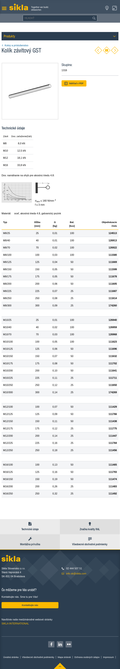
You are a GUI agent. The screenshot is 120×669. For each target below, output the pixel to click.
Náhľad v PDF (73, 83)
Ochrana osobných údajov (87, 657)
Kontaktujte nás (30, 605)
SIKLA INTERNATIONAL (15, 623)
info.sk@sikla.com (76, 573)
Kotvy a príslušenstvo (15, 45)
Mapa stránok (64, 657)
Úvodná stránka (10, 657)
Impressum (108, 657)
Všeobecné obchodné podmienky (38, 657)
